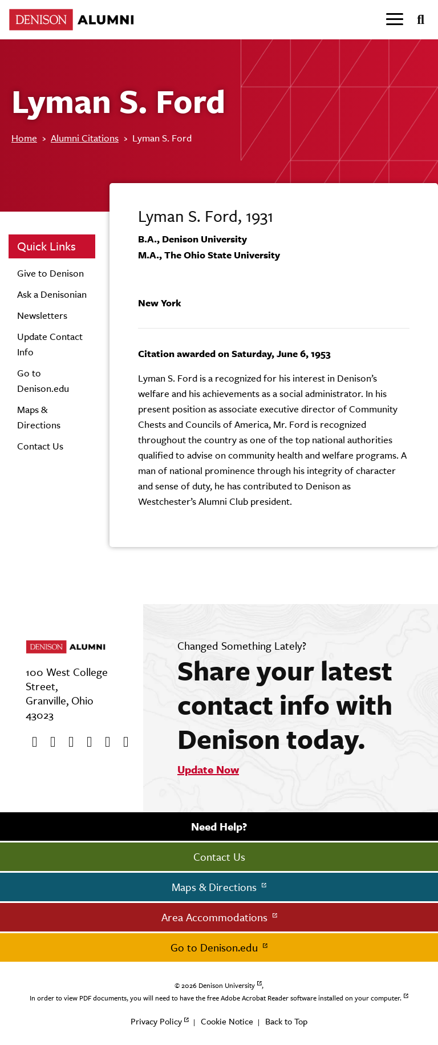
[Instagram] (85, 742)
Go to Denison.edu (216, 947)
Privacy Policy (156, 1021)
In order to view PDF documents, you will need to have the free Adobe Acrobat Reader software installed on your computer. (216, 998)
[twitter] (49, 742)
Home (24, 138)
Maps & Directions (215, 887)
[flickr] (104, 742)
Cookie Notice (227, 1021)
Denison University (226, 985)
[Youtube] (67, 742)
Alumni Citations (85, 138)
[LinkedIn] (122, 742)
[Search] (416, 20)
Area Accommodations (215, 917)
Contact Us (40, 446)
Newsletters (42, 315)
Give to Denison (50, 273)
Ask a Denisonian (52, 294)
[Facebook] (31, 742)
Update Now (208, 769)
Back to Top (286, 1021)
